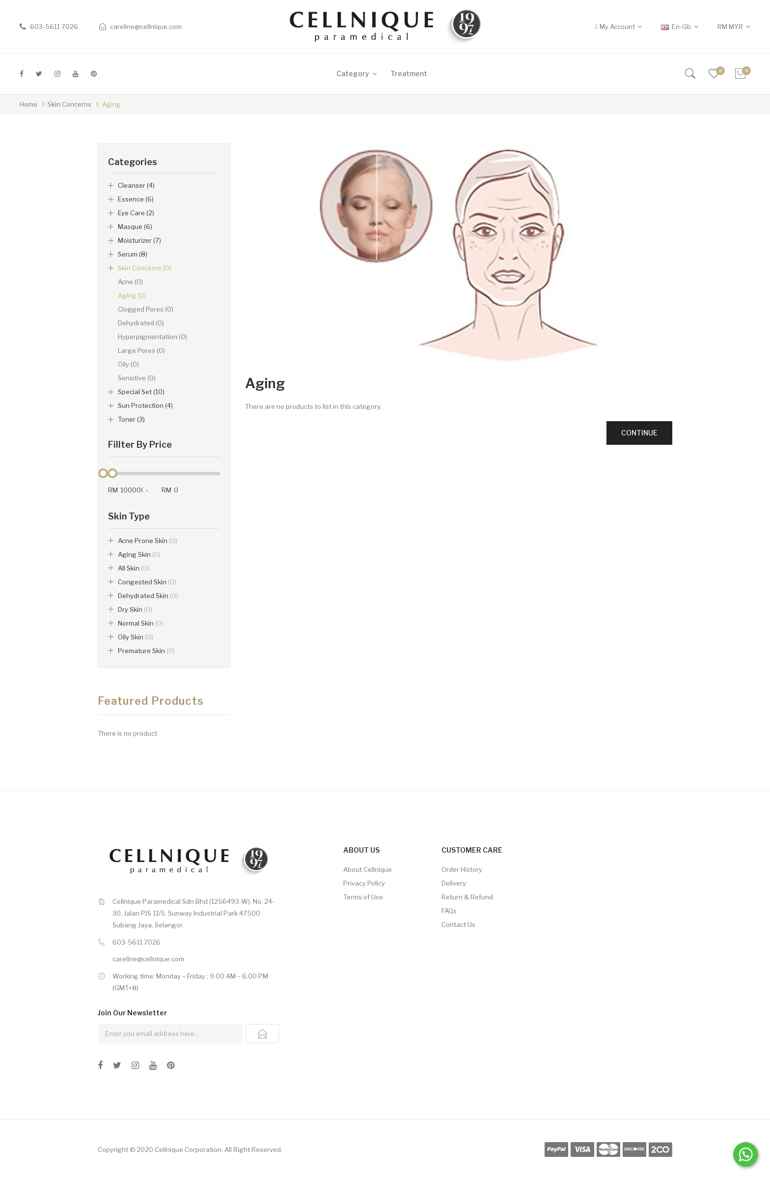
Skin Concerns (69, 104)
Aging (111, 104)
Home (28, 104)
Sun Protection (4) (145, 405)
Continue (639, 433)
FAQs (449, 911)
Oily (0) (128, 364)
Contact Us (458, 924)
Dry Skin (135, 609)
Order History (461, 869)
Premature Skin (146, 651)
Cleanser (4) (136, 185)
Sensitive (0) (137, 378)
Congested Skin (147, 582)
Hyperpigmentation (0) (152, 337)
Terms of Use (363, 897)
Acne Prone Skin (147, 541)
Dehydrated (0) (141, 323)
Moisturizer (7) (139, 240)
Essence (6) (136, 199)
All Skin (133, 568)
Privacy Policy (364, 883)
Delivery (453, 883)
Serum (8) (132, 254)
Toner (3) (131, 419)
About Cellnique (367, 869)
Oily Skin (135, 637)
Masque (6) (135, 226)
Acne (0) (130, 282)
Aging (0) (132, 295)
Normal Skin (141, 623)
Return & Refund (467, 897)
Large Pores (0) (141, 350)
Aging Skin (139, 554)
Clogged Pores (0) (145, 309)
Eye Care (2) (136, 213)
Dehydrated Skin (148, 596)
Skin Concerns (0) (144, 268)
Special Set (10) (141, 392)
